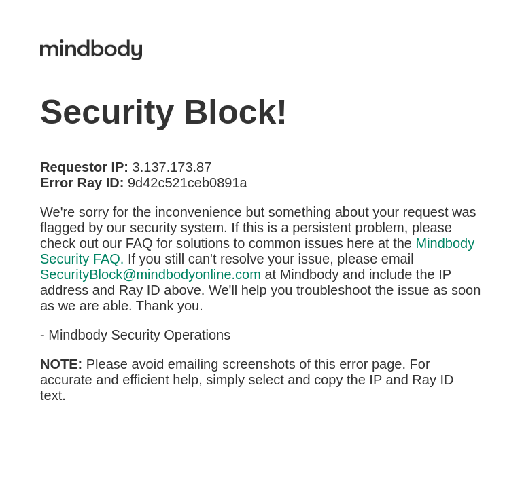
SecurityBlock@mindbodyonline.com (150, 274)
